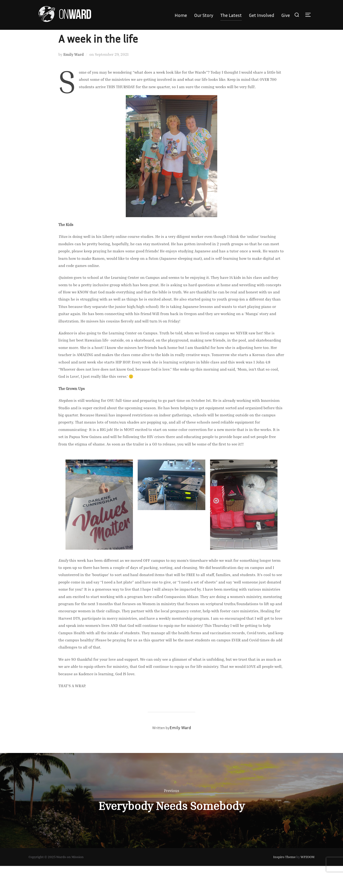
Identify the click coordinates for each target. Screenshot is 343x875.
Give (285, 15)
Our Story (203, 15)
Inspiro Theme (284, 866)
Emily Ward (73, 63)
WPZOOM (307, 866)
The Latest (231, 15)
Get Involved (261, 15)
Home (181, 15)
